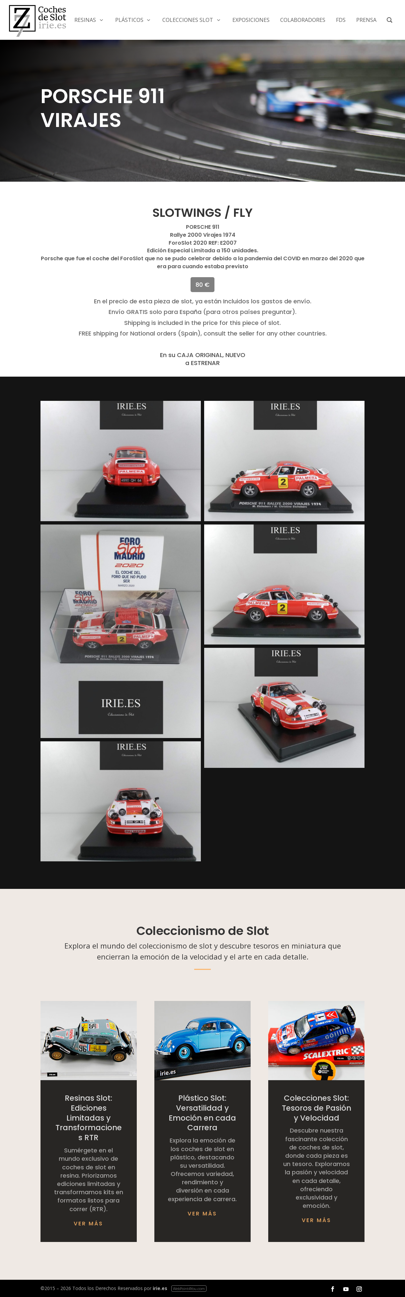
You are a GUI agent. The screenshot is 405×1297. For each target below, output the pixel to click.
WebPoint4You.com (189, 1288)
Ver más (88, 1223)
